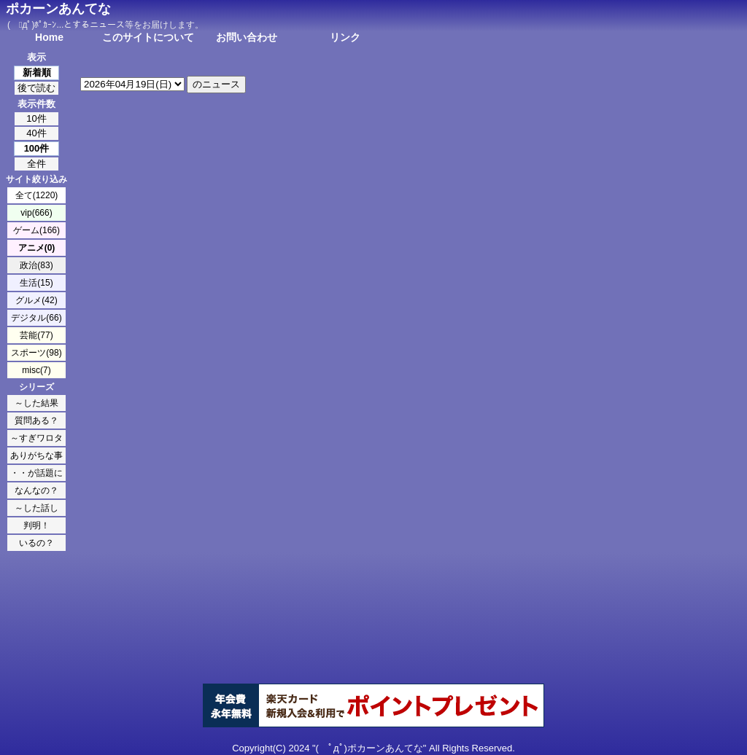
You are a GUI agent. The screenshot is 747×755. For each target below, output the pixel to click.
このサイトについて (148, 37)
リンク (345, 37)
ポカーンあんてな (58, 8)
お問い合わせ (246, 37)
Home (49, 37)
